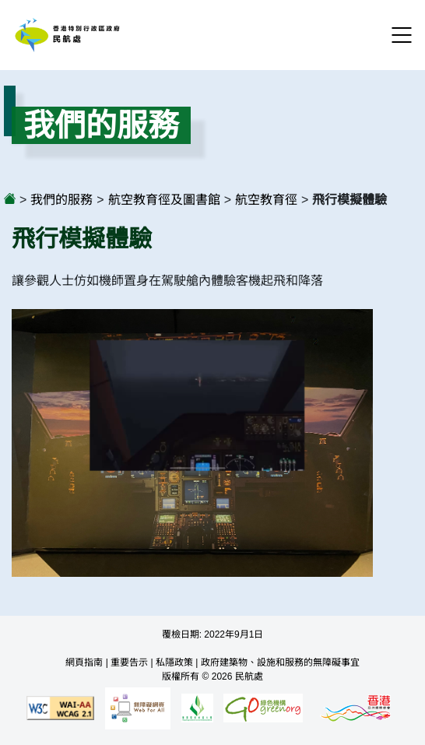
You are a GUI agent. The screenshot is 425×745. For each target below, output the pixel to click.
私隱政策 (174, 662)
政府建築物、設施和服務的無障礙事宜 (280, 662)
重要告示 (129, 662)
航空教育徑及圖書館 (164, 199)
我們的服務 (61, 199)
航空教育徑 (266, 199)
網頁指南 (84, 662)
